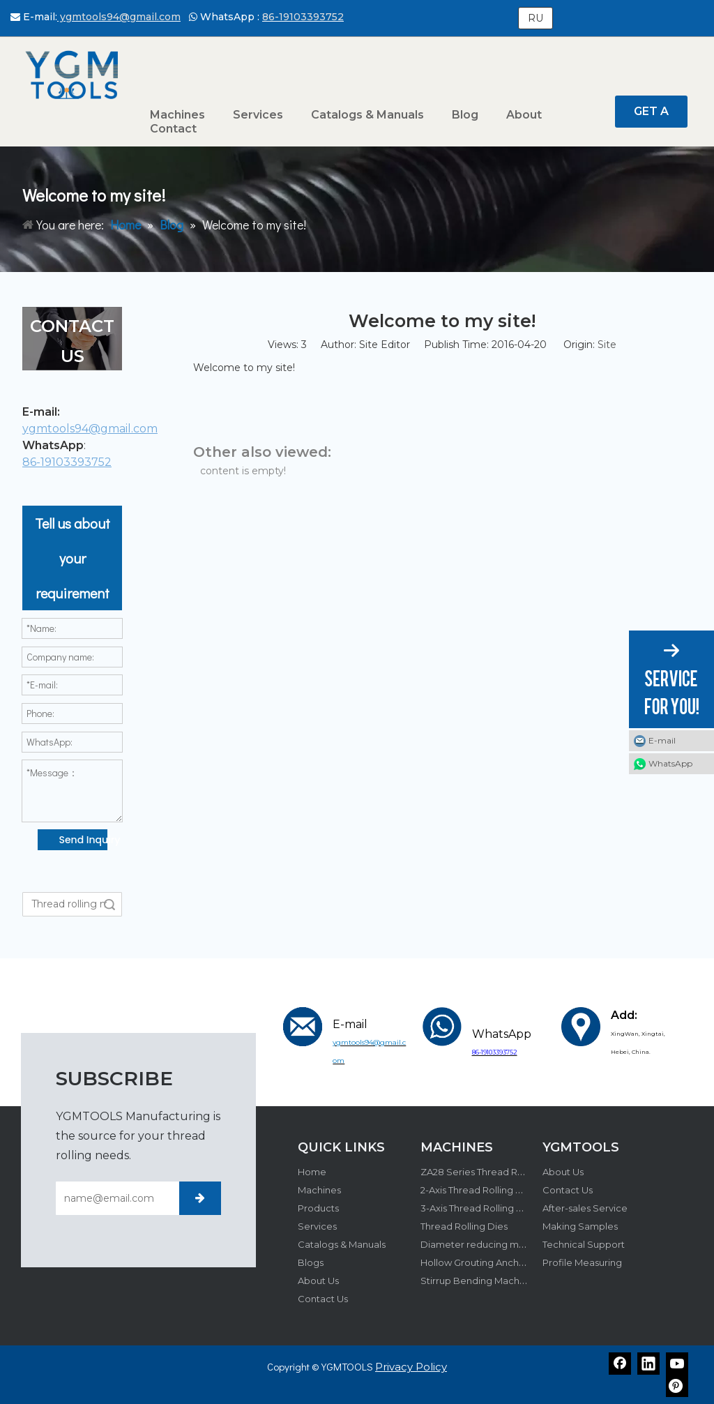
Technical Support (583, 1244)
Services (317, 1226)
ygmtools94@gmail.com (119, 16)
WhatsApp (670, 763)
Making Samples (580, 1226)
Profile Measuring (582, 1262)
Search (109, 904)
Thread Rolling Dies (464, 1226)
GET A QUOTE (651, 116)
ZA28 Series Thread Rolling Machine (501, 1171)
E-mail (662, 740)
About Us (318, 1280)
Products (318, 1208)
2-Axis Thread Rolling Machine (487, 1189)
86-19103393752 (303, 16)
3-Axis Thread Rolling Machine (487, 1208)
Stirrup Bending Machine (476, 1280)
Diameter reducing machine (484, 1244)
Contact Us (323, 1298)
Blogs (311, 1262)
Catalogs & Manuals (342, 1244)
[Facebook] (620, 1363)
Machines (319, 1189)
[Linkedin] (648, 1363)
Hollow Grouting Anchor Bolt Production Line (521, 1262)
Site (607, 344)
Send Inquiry (83, 840)
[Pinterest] (677, 1386)
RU (535, 18)
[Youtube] (677, 1363)
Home (312, 1171)
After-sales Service (585, 1208)
